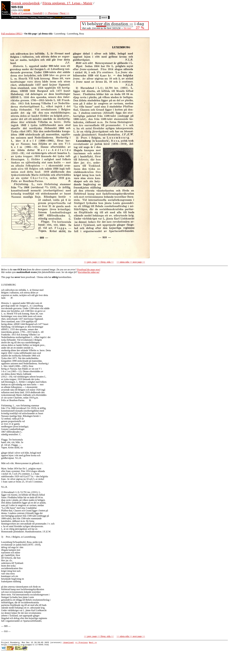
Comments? (69, 17)
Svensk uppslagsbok (25, 3)
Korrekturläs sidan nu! (88, 272)
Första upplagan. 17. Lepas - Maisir (67, 3)
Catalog (33, 17)
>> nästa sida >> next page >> (131, 262)
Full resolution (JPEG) (11, 33)
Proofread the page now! (88, 269)
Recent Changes (45, 17)
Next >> (64, 13)
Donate (58, 17)
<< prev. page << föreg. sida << (99, 262)
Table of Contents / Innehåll (26, 13)
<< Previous (51, 13)
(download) (68, 642)
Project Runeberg (20, 17)
